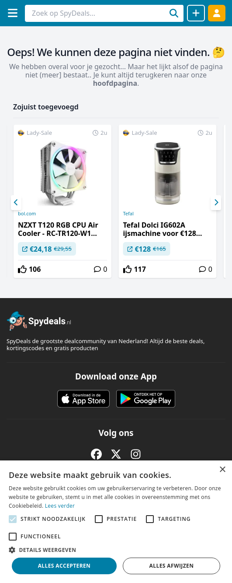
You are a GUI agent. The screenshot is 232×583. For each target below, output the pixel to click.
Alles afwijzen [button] (171, 565)
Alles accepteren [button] (64, 565)
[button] (116, 549)
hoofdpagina (115, 83)
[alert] (116, 521)
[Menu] (12, 12)
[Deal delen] (196, 13)
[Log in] (216, 13)
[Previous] (16, 202)
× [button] (222, 470)
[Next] (216, 202)
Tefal (128, 214)
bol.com (27, 214)
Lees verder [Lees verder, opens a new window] (60, 505)
